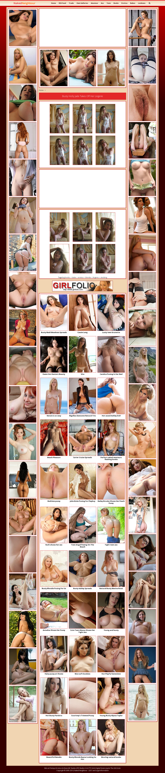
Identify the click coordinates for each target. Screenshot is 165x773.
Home (53, 3)
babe (74, 277)
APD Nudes (80, 768)
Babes (132, 3)
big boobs (66, 277)
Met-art (47, 768)
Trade (71, 3)
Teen (109, 3)
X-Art (86, 768)
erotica (80, 277)
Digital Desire (100, 768)
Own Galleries (82, 3)
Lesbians (141, 3)
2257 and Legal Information (99, 770)
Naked (24, 3)
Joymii (108, 768)
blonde (88, 277)
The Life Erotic (115, 768)
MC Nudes (72, 768)
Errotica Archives (62, 768)
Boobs (116, 3)
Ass (102, 3)
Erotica (124, 3)
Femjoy (52, 768)
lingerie (96, 277)
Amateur (94, 3)
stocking (104, 277)
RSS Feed (62, 3)
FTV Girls (92, 768)
